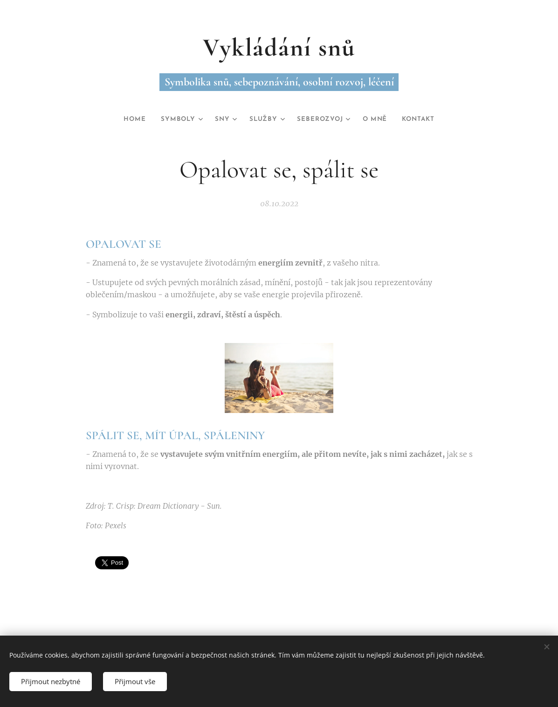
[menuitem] (127, 119)
